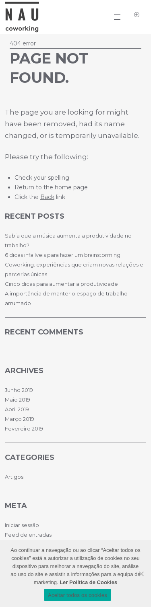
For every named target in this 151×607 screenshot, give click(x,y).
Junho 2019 (19, 390)
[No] (141, 574)
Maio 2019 (17, 399)
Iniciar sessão (22, 525)
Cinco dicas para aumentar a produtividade (61, 284)
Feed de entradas (28, 534)
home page (71, 187)
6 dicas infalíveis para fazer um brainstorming (62, 255)
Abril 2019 (17, 409)
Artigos (14, 477)
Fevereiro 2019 (24, 428)
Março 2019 (19, 419)
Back (47, 197)
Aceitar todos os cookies (77, 595)
